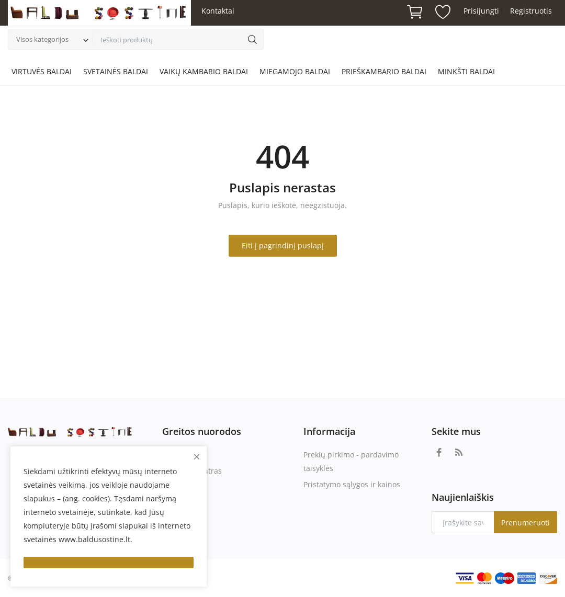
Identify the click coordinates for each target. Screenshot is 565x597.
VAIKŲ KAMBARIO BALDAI (204, 71)
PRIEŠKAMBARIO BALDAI (384, 71)
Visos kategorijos (42, 39)
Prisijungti (481, 11)
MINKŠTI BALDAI (466, 71)
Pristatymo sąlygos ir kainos (351, 484)
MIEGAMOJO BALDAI (294, 71)
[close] (196, 457)
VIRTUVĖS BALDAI (42, 71)
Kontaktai (217, 11)
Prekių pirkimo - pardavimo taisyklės (351, 461)
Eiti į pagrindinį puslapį (283, 245)
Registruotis (531, 11)
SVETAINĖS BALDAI (115, 71)
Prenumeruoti (525, 522)
